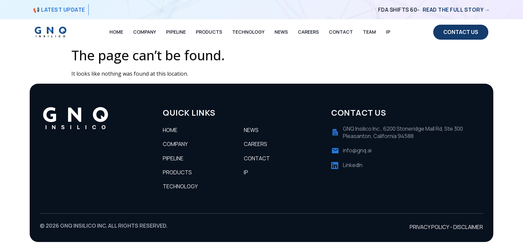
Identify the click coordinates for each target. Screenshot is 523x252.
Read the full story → (456, 9)
